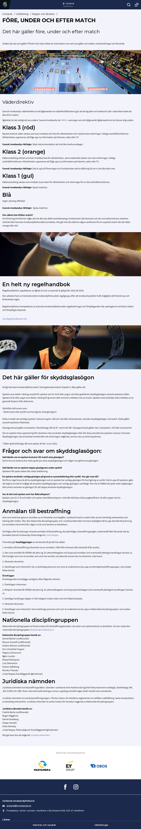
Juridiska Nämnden (40, 735)
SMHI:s (64, 120)
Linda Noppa (52, 535)
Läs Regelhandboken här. (14, 318)
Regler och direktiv (43, 14)
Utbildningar (101, 825)
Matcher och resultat (44, 825)
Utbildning (22, 14)
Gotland (7, 14)
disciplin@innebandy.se (42, 629)
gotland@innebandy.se (18, 805)
